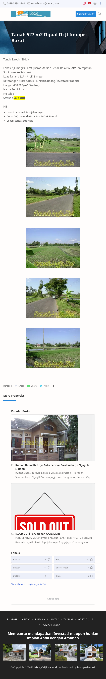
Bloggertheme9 (86, 667)
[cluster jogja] (74, 567)
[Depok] (31, 576)
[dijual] (74, 576)
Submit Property (86, 13)
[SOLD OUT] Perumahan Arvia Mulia (38, 533)
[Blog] (74, 559)
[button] (84, 4)
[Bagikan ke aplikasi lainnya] (53, 385)
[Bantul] (31, 559)
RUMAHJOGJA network (44, 667)
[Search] (99, 13)
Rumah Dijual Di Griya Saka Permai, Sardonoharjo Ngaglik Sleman (52, 466)
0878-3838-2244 (16, 3)
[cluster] (31, 567)
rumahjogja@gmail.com (45, 3)
